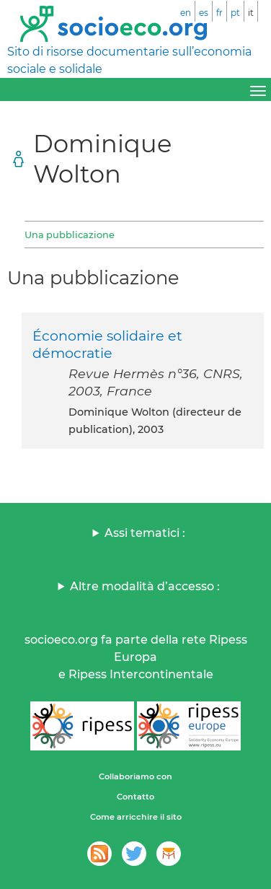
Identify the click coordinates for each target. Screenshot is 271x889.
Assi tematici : (145, 533)
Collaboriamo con (135, 776)
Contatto (135, 797)
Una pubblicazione (70, 234)
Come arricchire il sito (136, 817)
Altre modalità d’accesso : (145, 586)
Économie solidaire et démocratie (107, 344)
